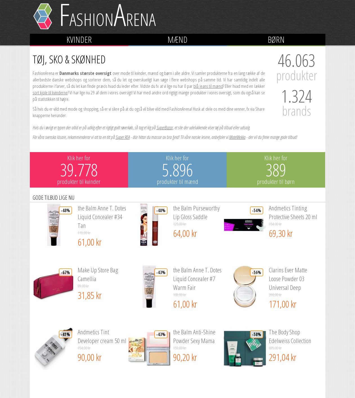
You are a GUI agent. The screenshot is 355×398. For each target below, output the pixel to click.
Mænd (177, 39)
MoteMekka (237, 137)
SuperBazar (165, 127)
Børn (276, 39)
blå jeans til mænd (208, 86)
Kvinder (79, 39)
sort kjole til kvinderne (50, 92)
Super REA (123, 137)
